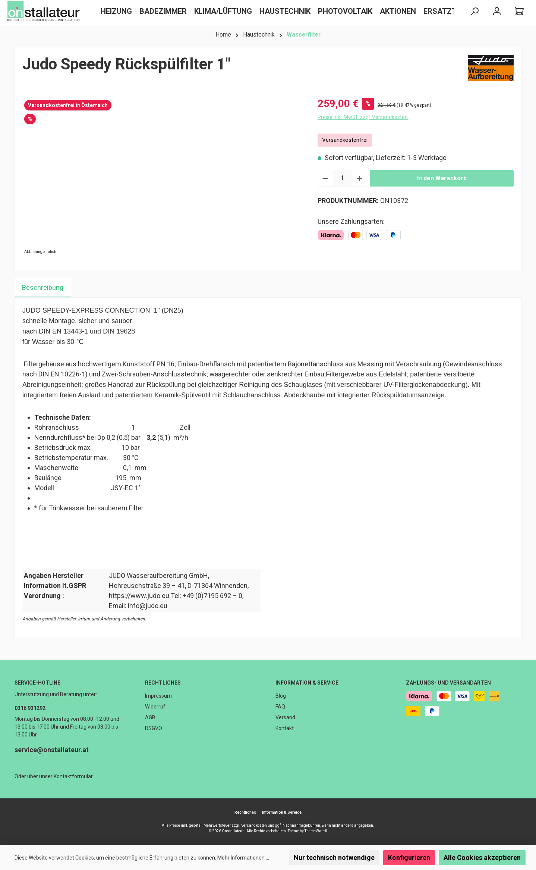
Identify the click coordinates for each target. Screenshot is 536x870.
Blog (280, 696)
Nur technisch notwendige (334, 857)
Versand (285, 717)
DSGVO (153, 728)
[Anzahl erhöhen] (359, 178)
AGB (150, 717)
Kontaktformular (73, 776)
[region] (162, 176)
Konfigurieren (409, 857)
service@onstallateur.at (52, 750)
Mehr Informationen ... (243, 858)
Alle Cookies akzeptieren (482, 857)
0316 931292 (30, 708)
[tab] (43, 287)
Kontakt (284, 728)
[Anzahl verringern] (325, 178)
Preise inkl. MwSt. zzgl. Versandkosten (363, 117)
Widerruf (155, 707)
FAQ (280, 707)
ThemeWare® (316, 831)
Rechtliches (163, 683)
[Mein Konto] (497, 11)
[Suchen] (474, 11)
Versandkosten (254, 825)
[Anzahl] (342, 178)
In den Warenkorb (442, 178)
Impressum (158, 696)
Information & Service (306, 683)
